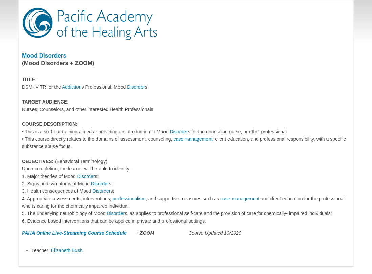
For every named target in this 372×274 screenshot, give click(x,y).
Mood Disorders (44, 55)
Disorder (136, 87)
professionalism (129, 198)
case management (192, 139)
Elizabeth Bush (67, 250)
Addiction (72, 87)
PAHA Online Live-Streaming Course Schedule (75, 233)
